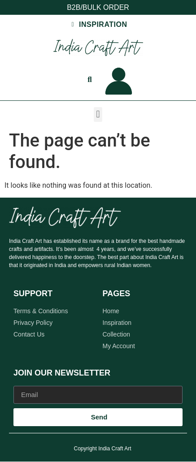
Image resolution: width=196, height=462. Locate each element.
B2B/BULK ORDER (98, 7)
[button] (98, 114)
